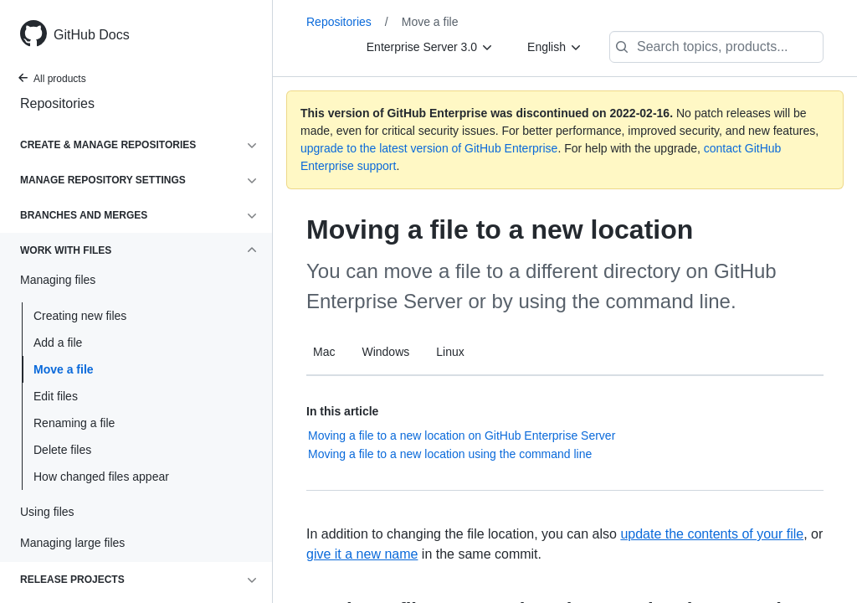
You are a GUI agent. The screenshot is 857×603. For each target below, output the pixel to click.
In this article (342, 411)
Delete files (62, 449)
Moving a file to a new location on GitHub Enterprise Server (461, 435)
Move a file (63, 369)
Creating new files (79, 315)
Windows (385, 351)
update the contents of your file (711, 534)
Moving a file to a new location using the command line (450, 454)
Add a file (57, 342)
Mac (324, 351)
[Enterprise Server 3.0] (430, 46)
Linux (450, 351)
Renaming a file (74, 423)
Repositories (57, 103)
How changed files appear (101, 476)
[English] (555, 46)
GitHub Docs (92, 35)
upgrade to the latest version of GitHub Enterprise (428, 148)
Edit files (55, 396)
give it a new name (362, 554)
